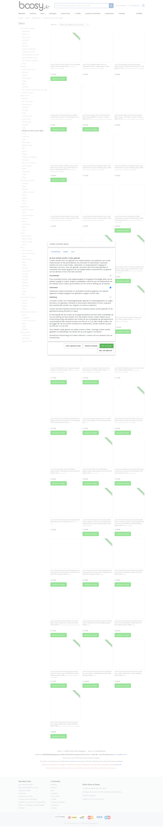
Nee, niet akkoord (105, 356)
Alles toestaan (106, 351)
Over (73, 257)
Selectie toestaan (91, 351)
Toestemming (55, 257)
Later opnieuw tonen (73, 351)
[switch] (110, 281)
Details (65, 257)
